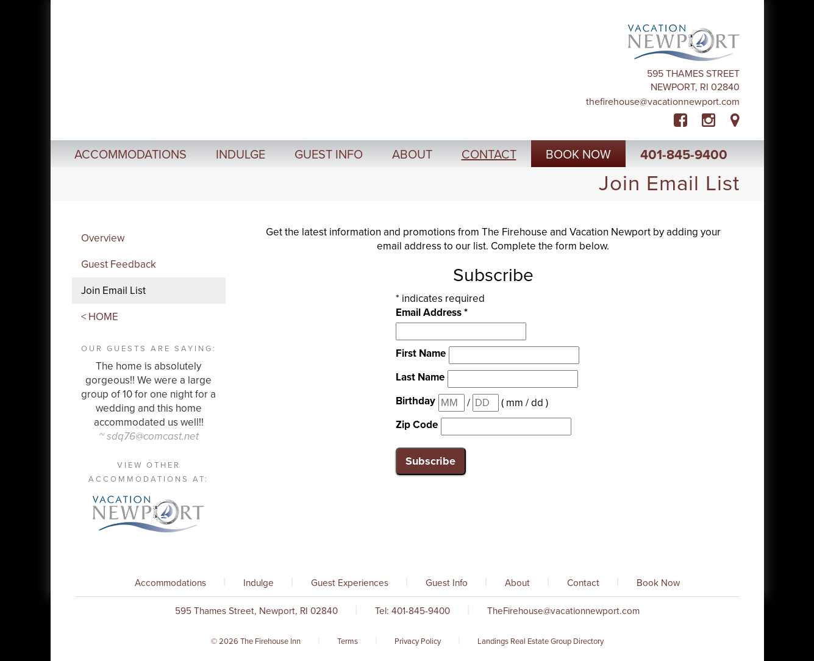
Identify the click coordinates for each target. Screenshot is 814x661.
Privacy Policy (418, 641)
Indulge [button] (240, 155)
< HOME (99, 316)
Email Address (432, 312)
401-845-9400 (683, 155)
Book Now (658, 582)
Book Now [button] (578, 155)
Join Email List (113, 290)
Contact (583, 582)
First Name (421, 353)
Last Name (420, 377)
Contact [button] (489, 155)
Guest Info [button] (329, 155)
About (517, 582)
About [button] (412, 155)
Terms (347, 641)
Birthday (415, 401)
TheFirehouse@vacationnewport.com (663, 102)
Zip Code (417, 424)
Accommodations (170, 582)
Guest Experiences (349, 582)
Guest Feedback (118, 264)
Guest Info (447, 582)
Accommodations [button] (130, 155)
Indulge (258, 582)
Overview (102, 238)
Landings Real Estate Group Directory (540, 641)
